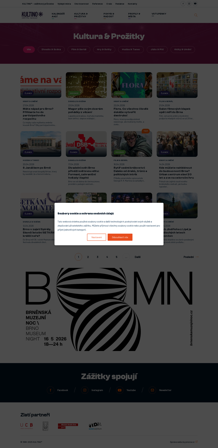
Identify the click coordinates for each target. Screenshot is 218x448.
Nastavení (96, 237)
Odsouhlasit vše (120, 237)
